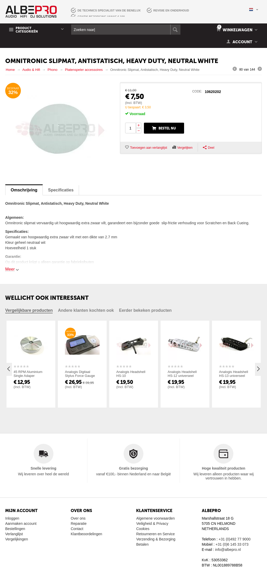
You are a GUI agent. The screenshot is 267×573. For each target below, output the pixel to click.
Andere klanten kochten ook (86, 310)
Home (10, 70)
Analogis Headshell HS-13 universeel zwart (233, 376)
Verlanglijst (14, 534)
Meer (10, 269)
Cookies (142, 529)
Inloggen (12, 518)
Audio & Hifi (31, 70)
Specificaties (61, 190)
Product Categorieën (27, 30)
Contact (77, 529)
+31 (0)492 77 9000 (235, 539)
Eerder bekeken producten (145, 310)
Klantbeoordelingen (86, 534)
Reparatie (79, 523)
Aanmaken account (21, 523)
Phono (53, 70)
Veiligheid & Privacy (152, 523)
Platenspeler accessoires (84, 70)
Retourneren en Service (155, 534)
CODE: (197, 91)
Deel (208, 148)
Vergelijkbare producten (29, 310)
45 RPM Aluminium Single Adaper (28, 374)
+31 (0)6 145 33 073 (232, 544)
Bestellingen (15, 529)
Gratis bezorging (133, 468)
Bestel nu (167, 128)
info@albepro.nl (228, 549)
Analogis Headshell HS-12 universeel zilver (182, 376)
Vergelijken (185, 148)
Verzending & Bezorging (155, 539)
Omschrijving (24, 190)
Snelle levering (43, 468)
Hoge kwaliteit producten (223, 468)
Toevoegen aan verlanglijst (148, 148)
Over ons (78, 518)
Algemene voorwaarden (155, 518)
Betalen (142, 544)
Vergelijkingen (16, 539)
